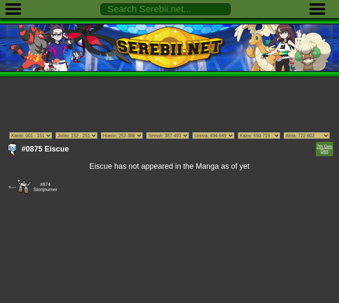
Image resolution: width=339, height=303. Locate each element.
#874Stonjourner (45, 187)
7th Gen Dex (324, 149)
